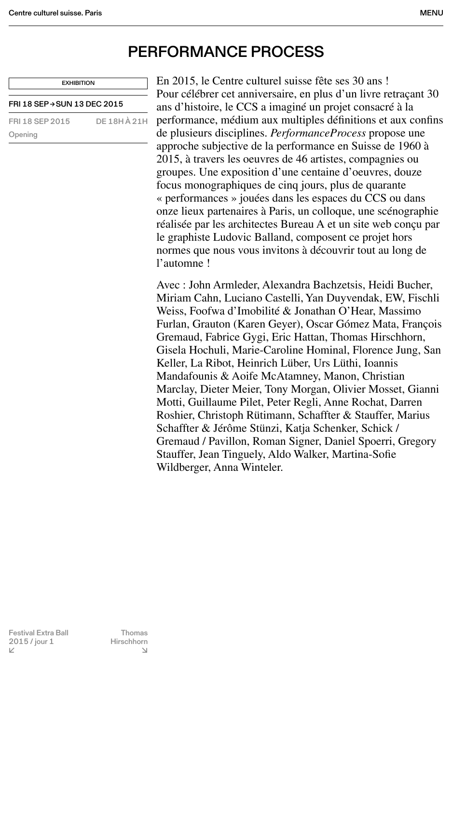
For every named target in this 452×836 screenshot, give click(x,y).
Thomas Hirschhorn (129, 637)
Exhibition (78, 83)
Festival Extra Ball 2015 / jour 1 (38, 637)
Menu (431, 12)
